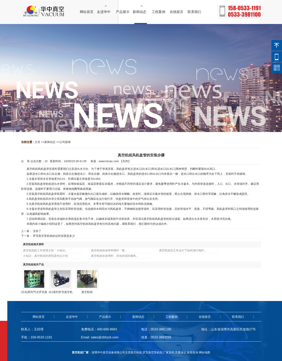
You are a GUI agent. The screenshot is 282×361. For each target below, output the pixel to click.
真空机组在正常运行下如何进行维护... (182, 250)
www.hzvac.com (109, 161)
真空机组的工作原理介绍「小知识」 (45, 250)
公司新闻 (65, 142)
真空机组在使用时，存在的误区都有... (114, 255)
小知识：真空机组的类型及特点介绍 (45, 255)
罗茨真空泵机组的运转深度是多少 (54, 235)
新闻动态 (49, 142)
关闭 (125, 161)
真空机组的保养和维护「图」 (109, 250)
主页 (37, 142)
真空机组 (87, 292)
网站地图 (204, 352)
